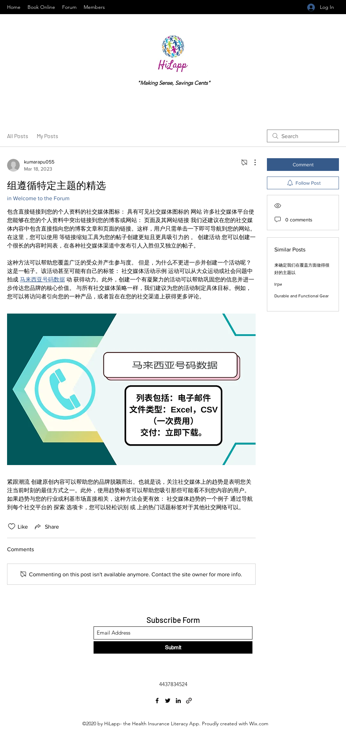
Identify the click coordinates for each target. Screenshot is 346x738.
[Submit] (173, 647)
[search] (303, 136)
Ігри (278, 284)
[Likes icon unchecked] (11, 526)
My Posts (47, 135)
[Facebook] (157, 700)
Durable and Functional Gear (301, 295)
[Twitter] (167, 700)
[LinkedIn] (178, 700)
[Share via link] (46, 526)
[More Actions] (251, 162)
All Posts (17, 135)
